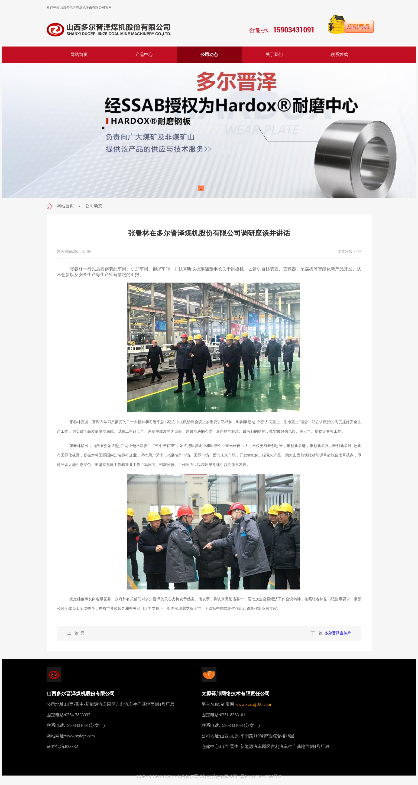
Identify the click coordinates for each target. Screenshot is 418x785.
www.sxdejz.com (80, 736)
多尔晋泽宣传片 (338, 633)
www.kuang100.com (253, 704)
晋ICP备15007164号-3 (261, 776)
